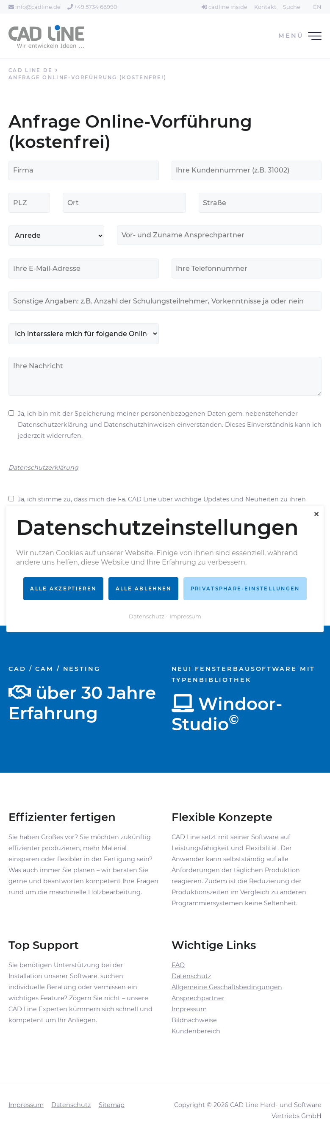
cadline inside (224, 6)
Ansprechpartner (198, 998)
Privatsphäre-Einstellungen (245, 589)
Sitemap (112, 1105)
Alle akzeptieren (63, 589)
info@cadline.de (34, 6)
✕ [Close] (316, 514)
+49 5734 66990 (92, 6)
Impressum (189, 1009)
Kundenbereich (196, 1031)
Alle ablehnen (144, 589)
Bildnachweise (194, 1020)
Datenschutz (191, 976)
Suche (291, 6)
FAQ (178, 965)
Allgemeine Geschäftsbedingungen (227, 987)
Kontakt (265, 6)
